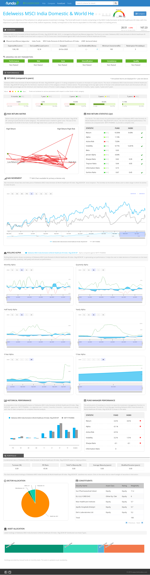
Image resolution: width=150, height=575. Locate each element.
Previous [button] (131, 523)
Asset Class (110, 485)
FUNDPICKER (31, 3)
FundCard (61, 3)
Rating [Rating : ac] (124, 485)
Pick (43, 3)
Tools (69, 3)
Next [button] (138, 523)
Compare (51, 3)
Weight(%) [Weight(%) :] (135, 485)
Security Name (81, 485)
